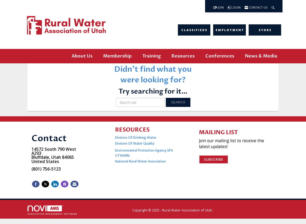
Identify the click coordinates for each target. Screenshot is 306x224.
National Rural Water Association (140, 161)
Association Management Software (52, 210)
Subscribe (213, 159)
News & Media (261, 56)
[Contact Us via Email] (74, 184)
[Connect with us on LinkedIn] (55, 184)
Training (151, 56)
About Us (82, 56)
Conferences (219, 56)
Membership (117, 56)
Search (178, 102)
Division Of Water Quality (135, 143)
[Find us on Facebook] (36, 184)
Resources (183, 56)
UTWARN (122, 155)
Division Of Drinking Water (136, 137)
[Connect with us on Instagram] (64, 184)
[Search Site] (273, 6)
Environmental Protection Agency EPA (144, 150)
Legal (218, 210)
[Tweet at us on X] (45, 184)
